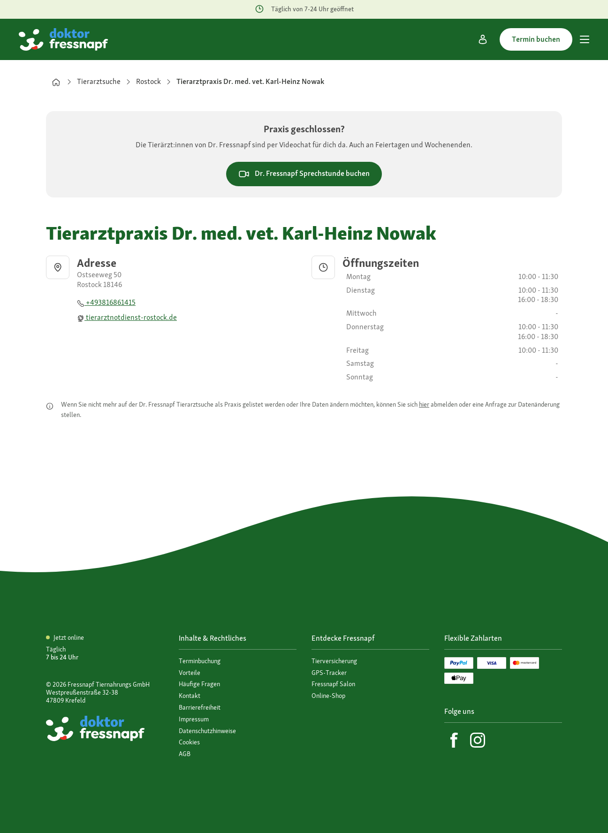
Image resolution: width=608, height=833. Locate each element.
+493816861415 (106, 302)
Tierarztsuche (99, 81)
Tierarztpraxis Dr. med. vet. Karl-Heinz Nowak (250, 81)
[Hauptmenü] (584, 39)
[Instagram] (477, 740)
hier (424, 404)
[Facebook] (454, 740)
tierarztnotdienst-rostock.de (127, 317)
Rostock (148, 81)
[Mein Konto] (482, 39)
